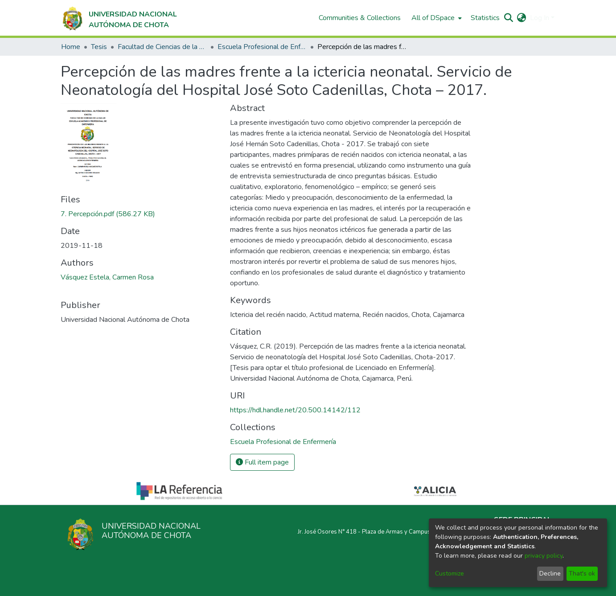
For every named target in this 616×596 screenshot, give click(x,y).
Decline (550, 573)
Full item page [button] (262, 462)
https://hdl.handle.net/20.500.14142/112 (295, 410)
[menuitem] (436, 18)
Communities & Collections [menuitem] (360, 18)
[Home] (119, 17)
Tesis (99, 47)
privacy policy (544, 555)
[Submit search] (508, 17)
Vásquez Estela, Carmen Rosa (107, 277)
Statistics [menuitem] (485, 18)
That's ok (582, 573)
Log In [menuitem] (539, 18)
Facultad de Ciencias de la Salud (162, 47)
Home (70, 47)
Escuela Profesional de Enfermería (262, 47)
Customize (449, 573)
